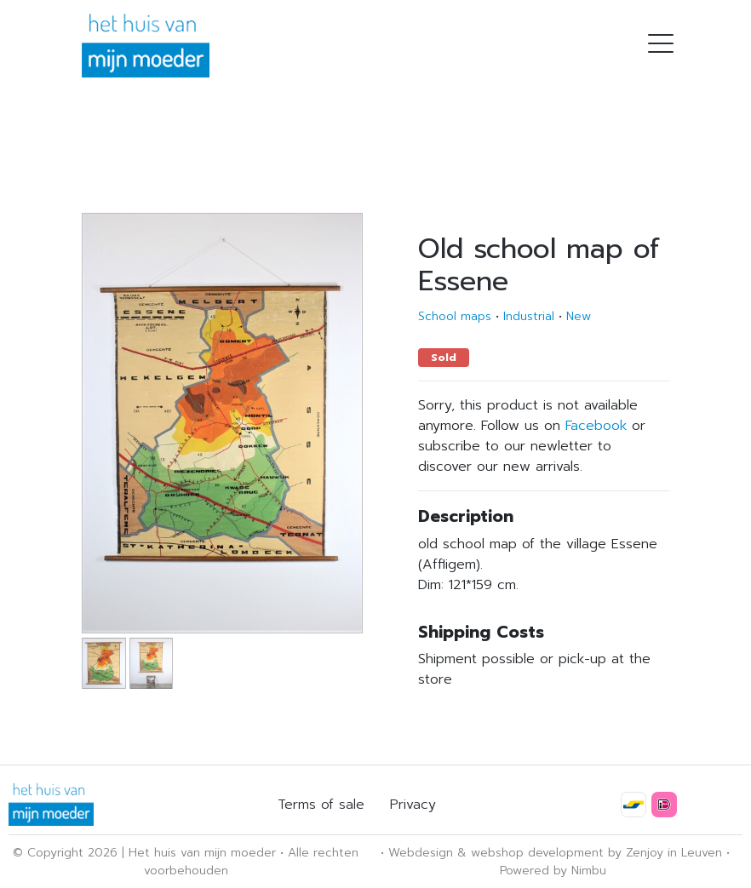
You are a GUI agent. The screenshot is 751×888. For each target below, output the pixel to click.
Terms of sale (321, 804)
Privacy (413, 804)
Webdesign (420, 853)
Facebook (596, 425)
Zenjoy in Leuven (674, 853)
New (578, 316)
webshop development (537, 853)
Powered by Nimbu (553, 870)
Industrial (528, 316)
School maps (454, 316)
